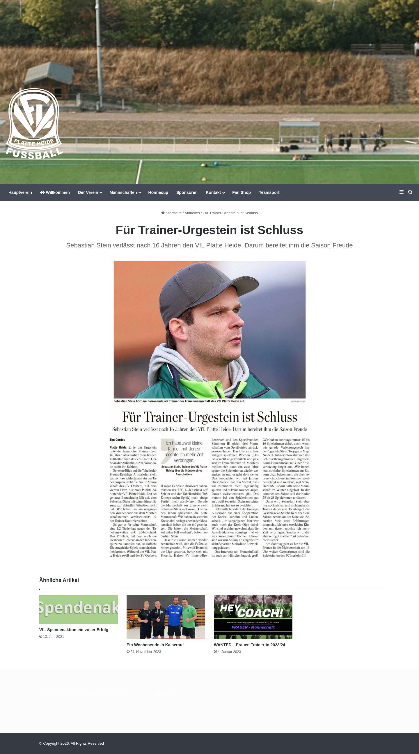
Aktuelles (192, 213)
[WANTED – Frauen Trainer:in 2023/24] (253, 617)
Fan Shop (241, 192)
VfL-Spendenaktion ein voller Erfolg (73, 629)
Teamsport (269, 192)
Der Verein (88, 192)
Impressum (165, 720)
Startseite (171, 213)
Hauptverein (20, 192)
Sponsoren (187, 192)
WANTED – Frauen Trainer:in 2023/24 (249, 645)
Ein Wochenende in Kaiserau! (155, 645)
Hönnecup (158, 192)
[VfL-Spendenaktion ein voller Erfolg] (78, 609)
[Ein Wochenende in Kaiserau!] (166, 617)
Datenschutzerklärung (175, 711)
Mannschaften (123, 192)
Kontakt (213, 192)
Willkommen (55, 192)
